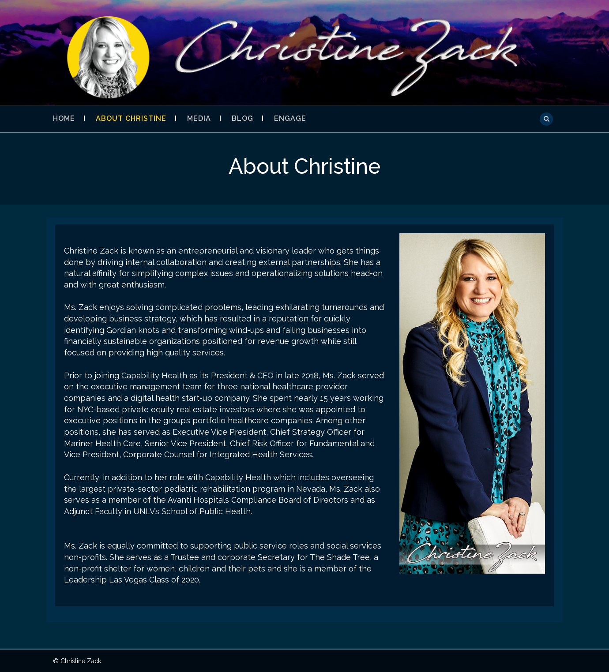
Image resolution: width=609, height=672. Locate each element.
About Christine (131, 118)
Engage (290, 118)
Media (199, 118)
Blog (242, 118)
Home (64, 118)
